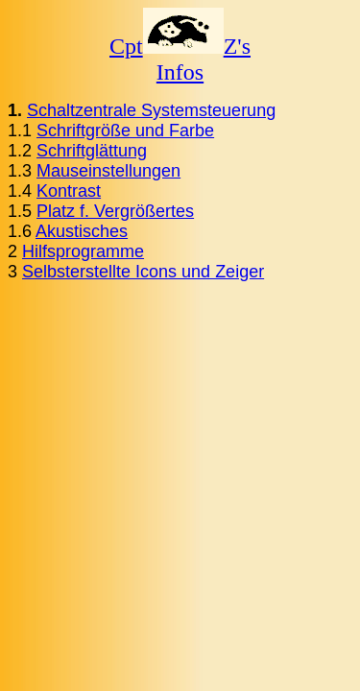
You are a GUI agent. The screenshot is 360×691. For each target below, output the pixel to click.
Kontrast (68, 191)
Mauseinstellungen (108, 170)
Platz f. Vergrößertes (115, 211)
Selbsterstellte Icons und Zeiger (143, 271)
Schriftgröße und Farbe (125, 130)
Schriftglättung (91, 150)
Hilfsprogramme (83, 251)
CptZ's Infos (180, 59)
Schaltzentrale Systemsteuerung (151, 110)
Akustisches (82, 231)
